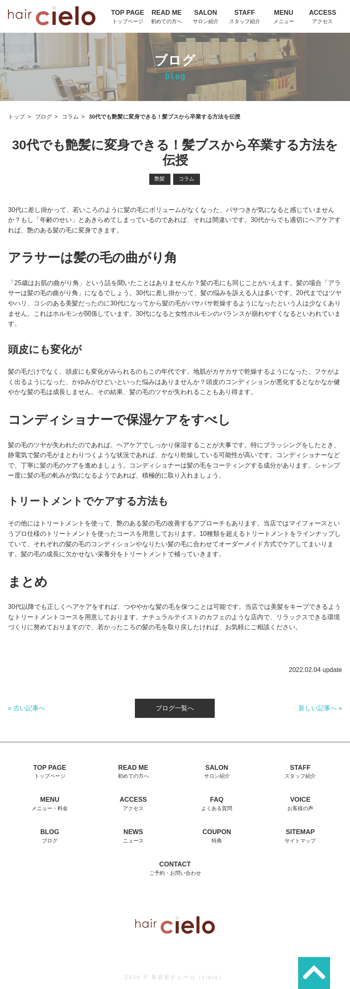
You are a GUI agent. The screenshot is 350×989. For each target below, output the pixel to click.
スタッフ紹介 (244, 21)
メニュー (283, 21)
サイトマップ (300, 841)
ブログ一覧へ (175, 708)
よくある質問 (216, 808)
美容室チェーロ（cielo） (188, 977)
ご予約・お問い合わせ (175, 873)
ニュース (133, 841)
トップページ (127, 21)
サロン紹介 (206, 21)
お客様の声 (300, 808)
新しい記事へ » (320, 708)
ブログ (43, 117)
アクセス (322, 21)
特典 (217, 841)
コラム (70, 117)
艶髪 (159, 179)
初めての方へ (166, 21)
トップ (16, 117)
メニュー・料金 (50, 808)
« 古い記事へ (26, 708)
